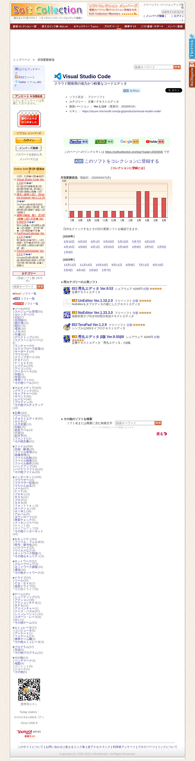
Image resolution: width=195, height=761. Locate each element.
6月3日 (82, 241)
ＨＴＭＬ (20, 511)
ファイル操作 (23, 463)
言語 (17, 649)
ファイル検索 (23, 460)
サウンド (20, 396)
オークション (23, 508)
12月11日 (70, 265)
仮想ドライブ (23, 586)
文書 (17, 412)
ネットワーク (23, 561)
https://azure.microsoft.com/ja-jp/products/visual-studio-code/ (121, 111)
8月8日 (130, 265)
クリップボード (25, 357)
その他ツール (23, 382)
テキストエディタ (26, 418)
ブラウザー (22, 480)
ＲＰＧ (19, 605)
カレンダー (22, 314)
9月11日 (117, 265)
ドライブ (20, 577)
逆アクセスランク (98, 747)
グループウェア (25, 564)
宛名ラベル (22, 430)
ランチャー (22, 345)
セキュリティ (23, 539)
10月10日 (102, 265)
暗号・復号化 (23, 544)
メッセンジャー (25, 522)
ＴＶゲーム (22, 636)
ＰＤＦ (19, 360)
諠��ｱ (28, 183)
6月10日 (69, 241)
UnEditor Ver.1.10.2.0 (95, 300)
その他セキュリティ (27, 556)
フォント (20, 438)
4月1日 (95, 247)
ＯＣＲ (19, 421)
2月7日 (106, 270)
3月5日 (149, 247)
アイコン (20, 368)
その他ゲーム (23, 622)
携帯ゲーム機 (23, 639)
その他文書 (22, 441)
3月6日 (93, 270)
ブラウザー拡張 (25, 482)
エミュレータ (23, 627)
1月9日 (68, 252)
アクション (22, 599)
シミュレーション (26, 614)
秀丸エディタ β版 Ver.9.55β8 (101, 337)
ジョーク (20, 669)
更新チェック (23, 519)
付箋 (17, 334)
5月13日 (123, 241)
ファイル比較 (23, 457)
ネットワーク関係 (26, 553)
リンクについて (167, 747)
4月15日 (69, 247)
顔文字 (19, 435)
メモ (17, 331)
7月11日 (144, 265)
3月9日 (136, 247)
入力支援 (20, 424)
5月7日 (136, 241)
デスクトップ (23, 337)
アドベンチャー (25, 608)
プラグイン (22, 402)
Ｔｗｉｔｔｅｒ (25, 505)
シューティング (25, 597)
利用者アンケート (124, 747)
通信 (17, 569)
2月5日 (161, 247)
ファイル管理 (23, 452)
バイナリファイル (26, 469)
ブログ (19, 499)
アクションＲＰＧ (26, 602)
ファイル (20, 446)
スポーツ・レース (26, 617)
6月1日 (95, 241)
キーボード (22, 351)
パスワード (22, 547)
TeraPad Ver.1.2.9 (92, 325)
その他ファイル (25, 472)
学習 (17, 377)
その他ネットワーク (27, 572)
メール (19, 488)
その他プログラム (26, 652)
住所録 (19, 320)
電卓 (17, 328)
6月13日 (158, 265)
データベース (23, 371)
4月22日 (150, 241)
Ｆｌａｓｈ (22, 362)
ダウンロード (23, 517)
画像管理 (20, 455)
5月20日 (109, 241)
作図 (17, 374)
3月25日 (109, 247)
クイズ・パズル (25, 611)
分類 (146, 288)
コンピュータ (23, 630)
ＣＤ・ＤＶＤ (23, 583)
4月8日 (82, 247)
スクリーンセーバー (27, 340)
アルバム (20, 514)
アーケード (22, 633)
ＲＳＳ (19, 497)
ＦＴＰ (19, 491)
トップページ (21, 59)
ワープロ (20, 415)
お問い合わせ (54, 747)
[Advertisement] (98, 45)
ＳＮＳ (19, 502)
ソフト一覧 (26, 293)
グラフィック (23, 390)
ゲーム (19, 594)
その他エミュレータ (27, 642)
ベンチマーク (23, 660)
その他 (19, 657)
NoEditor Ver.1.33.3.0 (95, 313)
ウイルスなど (23, 550)
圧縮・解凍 (22, 449)
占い (17, 619)
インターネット (25, 477)
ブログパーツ (146, 747)
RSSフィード (25, 77)
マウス (19, 354)
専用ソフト (22, 380)
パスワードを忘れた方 (29, 154)
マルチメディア (25, 387)
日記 (17, 317)
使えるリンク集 (75, 747)
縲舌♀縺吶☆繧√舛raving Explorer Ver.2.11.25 (31, 196)
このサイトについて (30, 747)
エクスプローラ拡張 (27, 348)
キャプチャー (23, 393)
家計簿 (19, 323)
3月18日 (123, 247)
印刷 (17, 427)
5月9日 (68, 270)
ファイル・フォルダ (27, 542)
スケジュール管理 (26, 311)
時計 (17, 325)
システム (20, 365)
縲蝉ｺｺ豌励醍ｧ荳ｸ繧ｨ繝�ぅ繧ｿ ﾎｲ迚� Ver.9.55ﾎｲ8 (31, 219)
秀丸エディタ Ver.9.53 (95, 288)
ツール (19, 308)
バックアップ (23, 466)
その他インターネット (29, 531)
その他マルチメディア (29, 405)
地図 (17, 663)
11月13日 (86, 265)
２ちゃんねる (23, 485)
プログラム (22, 647)
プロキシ (20, 494)
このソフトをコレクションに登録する (117, 161)
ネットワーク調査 (26, 567)
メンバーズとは (29, 159)
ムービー (20, 399)
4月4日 (81, 270)
